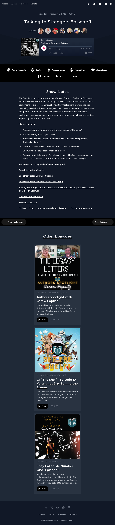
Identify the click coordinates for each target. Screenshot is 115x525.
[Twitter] (94, 3)
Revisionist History (28, 202)
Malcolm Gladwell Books (31, 196)
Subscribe (23, 4)
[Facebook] (105, 3)
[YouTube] (100, 3)
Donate (34, 4)
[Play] (44, 48)
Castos (71, 520)
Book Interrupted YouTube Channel (36, 176)
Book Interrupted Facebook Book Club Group (41, 181)
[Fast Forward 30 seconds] (62, 49)
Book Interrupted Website (31, 170)
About (14, 4)
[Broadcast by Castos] (88, 53)
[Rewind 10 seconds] (53, 49)
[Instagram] (111, 3)
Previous (14, 222)
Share (62, 53)
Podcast (4, 4)
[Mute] (49, 49)
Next (103, 222)
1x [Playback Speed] (57, 49)
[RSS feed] (88, 3)
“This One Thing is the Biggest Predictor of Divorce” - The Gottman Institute (56, 208)
